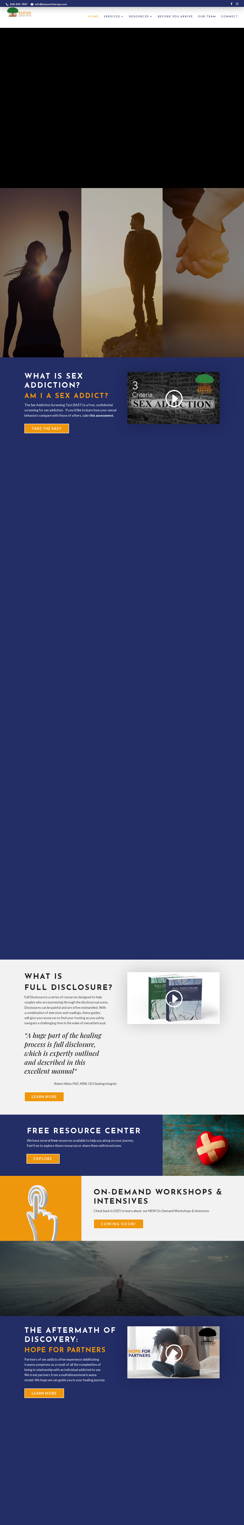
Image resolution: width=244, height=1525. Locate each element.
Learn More (44, 1097)
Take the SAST (47, 428)
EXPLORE (43, 1159)
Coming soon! (118, 1224)
